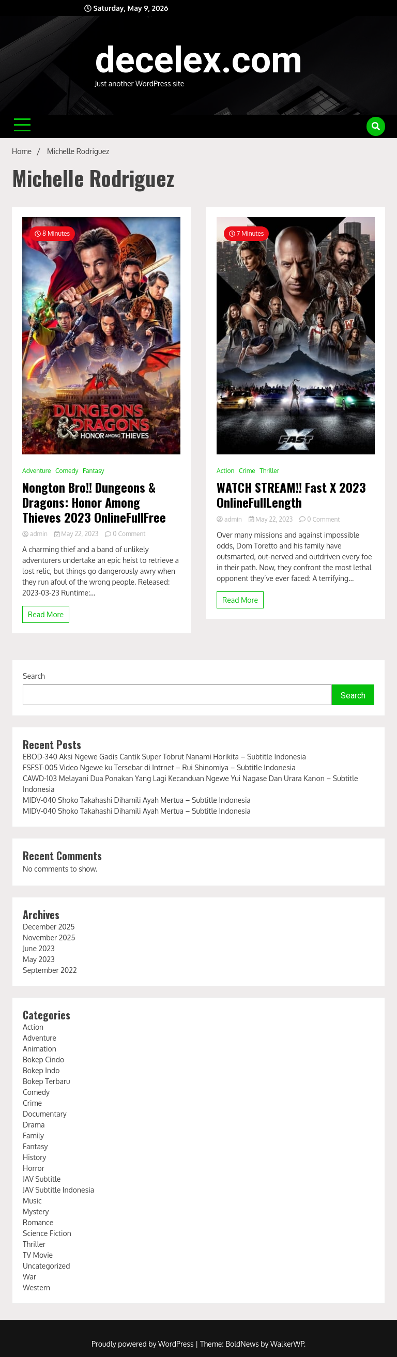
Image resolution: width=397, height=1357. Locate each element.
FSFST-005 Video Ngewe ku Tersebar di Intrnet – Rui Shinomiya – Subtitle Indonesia (159, 767)
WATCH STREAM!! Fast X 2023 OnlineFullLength (291, 495)
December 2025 (48, 926)
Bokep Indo (41, 1070)
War (29, 1276)
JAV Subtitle (41, 1179)
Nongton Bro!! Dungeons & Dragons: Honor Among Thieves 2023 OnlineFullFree (94, 502)
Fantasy (93, 471)
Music (32, 1200)
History (34, 1157)
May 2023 (39, 959)
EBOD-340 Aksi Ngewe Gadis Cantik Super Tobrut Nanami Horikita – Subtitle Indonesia (164, 756)
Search (34, 676)
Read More (46, 614)
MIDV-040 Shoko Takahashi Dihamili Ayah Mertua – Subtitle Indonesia (137, 800)
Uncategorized (46, 1265)
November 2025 (49, 937)
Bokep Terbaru (46, 1081)
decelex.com (198, 60)
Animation (39, 1048)
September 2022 (50, 970)
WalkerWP (287, 1343)
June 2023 (39, 948)
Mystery (36, 1211)
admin (35, 534)
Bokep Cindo (43, 1059)
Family (33, 1135)
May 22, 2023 (77, 534)
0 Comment (129, 534)
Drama (33, 1124)
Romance (38, 1222)
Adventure (36, 471)
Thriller (269, 471)
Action (225, 471)
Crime (247, 471)
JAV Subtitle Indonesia (58, 1189)
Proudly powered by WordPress (143, 1343)
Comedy (67, 471)
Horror (33, 1168)
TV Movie (38, 1255)
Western (36, 1287)
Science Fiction (47, 1233)
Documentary (45, 1113)
